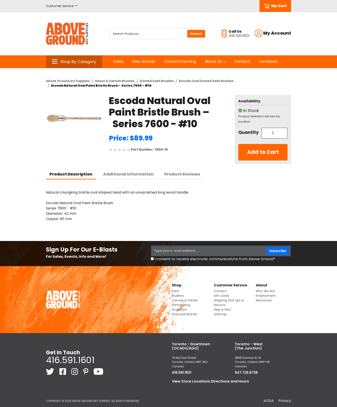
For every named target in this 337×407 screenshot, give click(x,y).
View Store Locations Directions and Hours (210, 381)
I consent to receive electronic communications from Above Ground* (215, 258)
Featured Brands (184, 314)
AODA (268, 400)
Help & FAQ (222, 309)
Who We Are (265, 291)
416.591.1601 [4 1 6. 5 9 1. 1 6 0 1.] (70, 360)
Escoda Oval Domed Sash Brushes (206, 81)
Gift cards (221, 295)
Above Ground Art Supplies (68, 81)
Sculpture (179, 309)
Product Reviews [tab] (182, 174)
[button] (61, 6)
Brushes (178, 295)
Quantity (248, 132)
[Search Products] (158, 33)
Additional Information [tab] (128, 174)
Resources (264, 300)
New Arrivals (143, 61)
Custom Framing (180, 61)
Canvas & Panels (185, 300)
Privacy (284, 400)
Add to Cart (263, 152)
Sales (118, 61)
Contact (242, 61)
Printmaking (181, 305)
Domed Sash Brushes (157, 81)
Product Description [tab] (71, 174)
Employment (266, 295)
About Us (215, 61)
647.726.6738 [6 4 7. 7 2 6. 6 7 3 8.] (246, 372)
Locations (268, 61)
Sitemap (220, 314)
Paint (176, 291)
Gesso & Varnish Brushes (115, 81)
